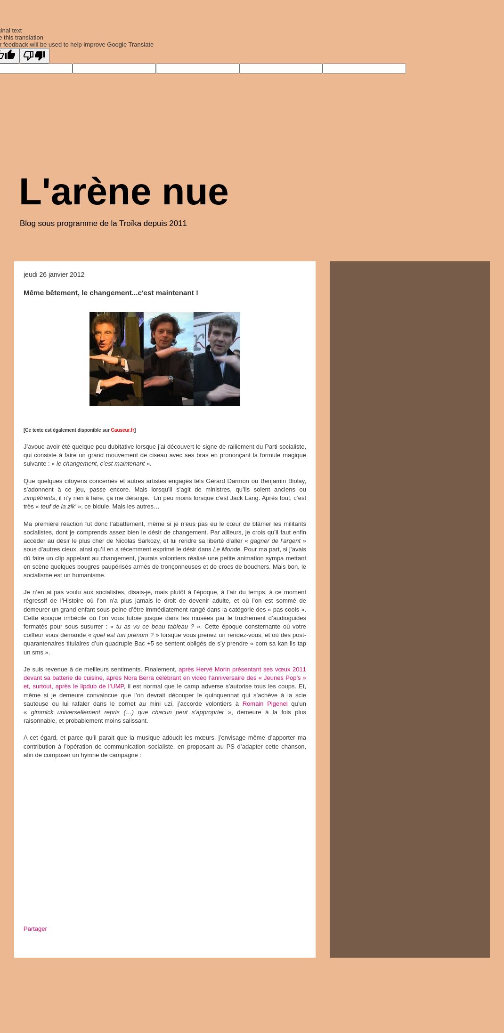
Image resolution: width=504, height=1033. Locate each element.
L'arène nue (124, 191)
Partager (35, 928)
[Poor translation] (34, 56)
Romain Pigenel (265, 703)
